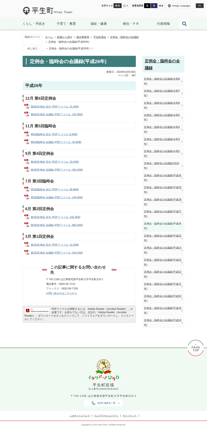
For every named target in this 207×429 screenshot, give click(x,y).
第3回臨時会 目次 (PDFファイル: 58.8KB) (55, 189)
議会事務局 (82, 37)
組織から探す (64, 37)
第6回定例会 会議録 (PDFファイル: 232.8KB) (57, 114)
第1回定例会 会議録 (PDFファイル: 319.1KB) (57, 252)
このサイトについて (80, 415)
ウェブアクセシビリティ (106, 415)
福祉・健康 (99, 23)
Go (199, 5)
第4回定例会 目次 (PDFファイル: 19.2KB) (55, 161)
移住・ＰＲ (131, 23)
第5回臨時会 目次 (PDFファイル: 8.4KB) (54, 134)
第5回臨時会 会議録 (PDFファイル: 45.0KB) (56, 142)
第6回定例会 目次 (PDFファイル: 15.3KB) (55, 106)
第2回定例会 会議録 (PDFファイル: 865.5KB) (57, 225)
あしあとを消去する (92, 48)
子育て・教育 (66, 23)
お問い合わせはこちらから (61, 293)
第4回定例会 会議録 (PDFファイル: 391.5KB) (57, 169)
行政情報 (163, 23)
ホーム (49, 37)
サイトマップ (130, 415)
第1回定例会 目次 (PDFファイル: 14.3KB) (55, 244)
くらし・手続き (33, 23)
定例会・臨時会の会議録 (124, 37)
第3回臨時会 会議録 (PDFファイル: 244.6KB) (57, 197)
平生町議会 (99, 37)
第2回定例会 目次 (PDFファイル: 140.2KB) (55, 217)
